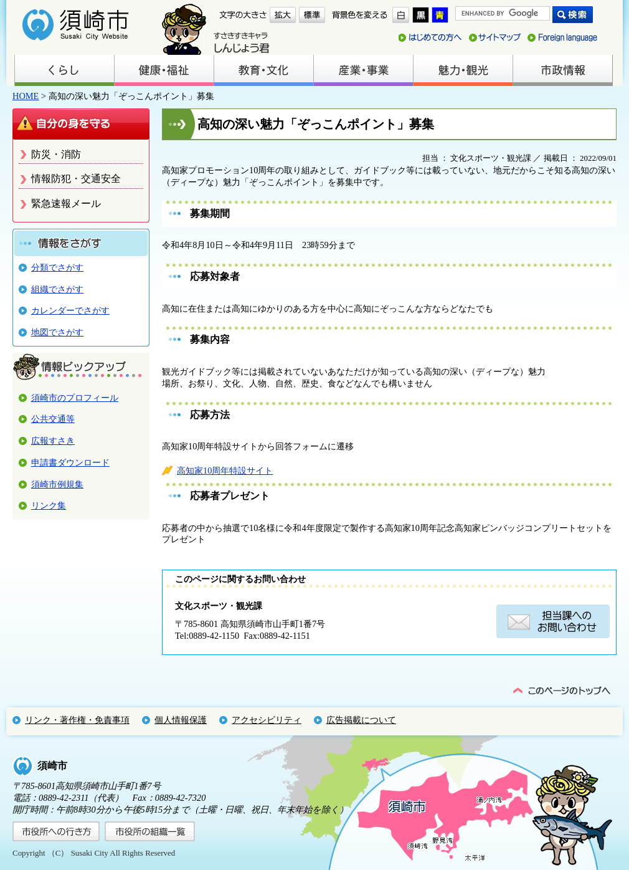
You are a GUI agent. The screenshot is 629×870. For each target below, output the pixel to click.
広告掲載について (361, 720)
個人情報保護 (180, 720)
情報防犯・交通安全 (76, 178)
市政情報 (562, 70)
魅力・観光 (463, 70)
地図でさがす (57, 332)
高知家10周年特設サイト (225, 471)
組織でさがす (57, 289)
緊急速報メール (66, 203)
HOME (25, 96)
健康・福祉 (164, 70)
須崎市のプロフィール (74, 398)
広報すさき (53, 441)
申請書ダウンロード (70, 462)
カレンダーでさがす (70, 310)
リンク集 (48, 505)
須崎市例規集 (57, 484)
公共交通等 (53, 419)
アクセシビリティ (266, 720)
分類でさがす (57, 267)
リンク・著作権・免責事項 (77, 720)
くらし (64, 70)
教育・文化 (263, 70)
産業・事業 (363, 70)
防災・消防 (56, 154)
